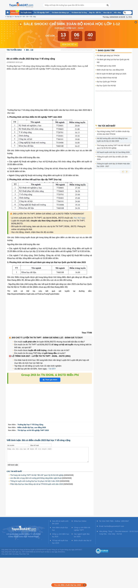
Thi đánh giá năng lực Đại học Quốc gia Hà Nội (113, 61)
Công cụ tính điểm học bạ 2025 (60, 535)
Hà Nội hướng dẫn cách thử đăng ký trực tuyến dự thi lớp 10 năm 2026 (112, 139)
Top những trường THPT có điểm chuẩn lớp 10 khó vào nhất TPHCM (113, 132)
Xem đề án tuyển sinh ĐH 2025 (60, 522)
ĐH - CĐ (25, 16)
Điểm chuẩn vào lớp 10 (82, 540)
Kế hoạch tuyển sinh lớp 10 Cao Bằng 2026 (113, 152)
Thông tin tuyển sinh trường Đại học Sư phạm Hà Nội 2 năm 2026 (34, 481)
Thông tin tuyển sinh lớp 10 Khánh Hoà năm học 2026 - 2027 (113, 165)
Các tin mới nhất (14, 471)
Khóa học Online (80, 521)
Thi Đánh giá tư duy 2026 (106, 66)
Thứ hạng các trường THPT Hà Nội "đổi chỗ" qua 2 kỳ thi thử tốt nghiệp (37, 475)
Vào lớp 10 (18, 16)
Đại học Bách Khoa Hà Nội (107, 78)
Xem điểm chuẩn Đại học (60, 529)
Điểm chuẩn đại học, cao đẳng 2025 (110, 70)
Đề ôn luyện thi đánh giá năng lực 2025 (111, 74)
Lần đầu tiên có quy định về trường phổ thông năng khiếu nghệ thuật (36, 478)
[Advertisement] (49, 91)
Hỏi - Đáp (33, 16)
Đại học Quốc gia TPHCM (106, 82)
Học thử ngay (79, 218)
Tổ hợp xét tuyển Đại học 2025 (60, 542)
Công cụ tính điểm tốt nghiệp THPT (82, 529)
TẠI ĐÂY (52, 369)
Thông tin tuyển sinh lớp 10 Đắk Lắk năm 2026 (112, 158)
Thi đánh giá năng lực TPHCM (108, 56)
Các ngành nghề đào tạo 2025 (81, 535)
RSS (130, 17)
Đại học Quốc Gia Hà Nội (106, 86)
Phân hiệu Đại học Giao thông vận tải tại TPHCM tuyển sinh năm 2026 (36, 484)
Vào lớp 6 (10, 16)
